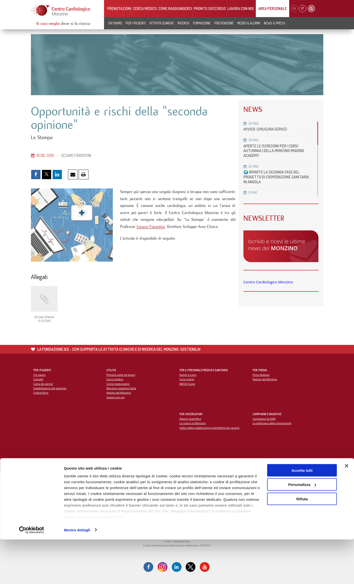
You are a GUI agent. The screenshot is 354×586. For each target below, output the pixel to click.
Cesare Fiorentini (151, 228)
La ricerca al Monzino (193, 424)
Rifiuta (302, 545)
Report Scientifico (191, 420)
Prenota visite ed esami (121, 376)
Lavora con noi (240, 8)
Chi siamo (115, 23)
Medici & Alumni (248, 23)
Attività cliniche (161, 23)
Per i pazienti (136, 23)
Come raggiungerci (175, 8)
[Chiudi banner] (346, 512)
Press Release (261, 376)
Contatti (38, 380)
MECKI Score (187, 385)
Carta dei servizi (43, 385)
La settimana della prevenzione (272, 424)
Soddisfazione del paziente (50, 390)
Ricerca (183, 23)
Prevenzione (224, 23)
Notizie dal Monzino (119, 394)
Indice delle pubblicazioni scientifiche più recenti (210, 429)
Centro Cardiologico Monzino (268, 281)
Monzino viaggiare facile (121, 390)
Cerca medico (145, 8)
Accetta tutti (302, 517)
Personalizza (302, 531)
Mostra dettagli (77, 576)
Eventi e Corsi (188, 376)
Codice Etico (41, 394)
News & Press (274, 23)
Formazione (202, 23)
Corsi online (187, 380)
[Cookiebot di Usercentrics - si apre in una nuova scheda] (31, 576)
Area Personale (272, 8)
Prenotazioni (119, 8)
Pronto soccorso (210, 8)
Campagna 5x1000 (264, 420)
